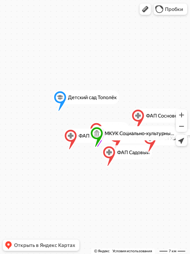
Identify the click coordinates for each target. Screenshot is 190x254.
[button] (145, 9)
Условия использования (132, 251)
